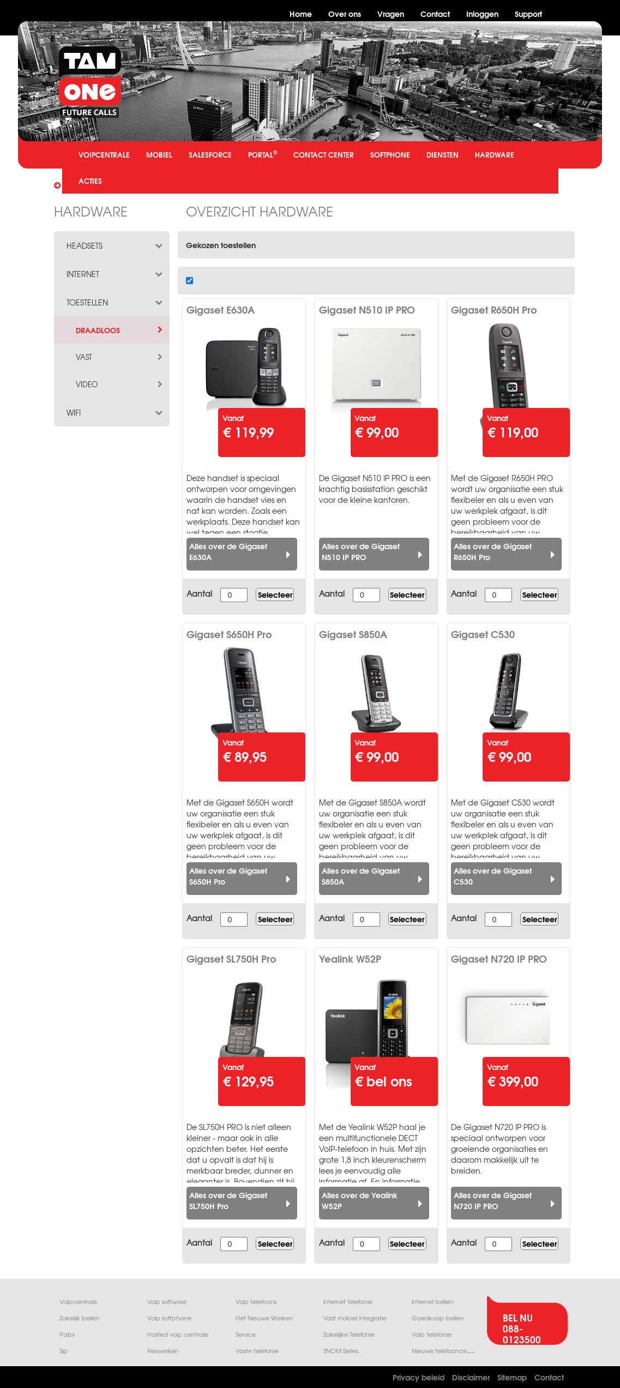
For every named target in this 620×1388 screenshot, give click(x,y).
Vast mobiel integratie (355, 1318)
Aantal (199, 593)
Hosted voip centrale (177, 1334)
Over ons (344, 13)
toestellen (116, 302)
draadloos (120, 330)
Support (528, 13)
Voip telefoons (256, 1301)
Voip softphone (169, 1318)
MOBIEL (159, 154)
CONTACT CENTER (323, 154)
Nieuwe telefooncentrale (448, 1350)
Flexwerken (163, 1350)
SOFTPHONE (390, 154)
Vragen (390, 13)
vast (120, 357)
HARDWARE (494, 154)
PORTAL (262, 154)
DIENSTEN (442, 154)
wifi (116, 412)
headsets (116, 245)
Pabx (67, 1334)
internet (116, 273)
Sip (63, 1350)
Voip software (166, 1301)
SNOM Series (340, 1350)
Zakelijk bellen (79, 1318)
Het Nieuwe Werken (264, 1318)
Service (246, 1334)
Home (301, 13)
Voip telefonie (432, 1334)
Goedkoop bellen (438, 1318)
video (120, 384)
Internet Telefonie (347, 1301)
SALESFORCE (210, 154)
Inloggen (482, 13)
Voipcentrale (78, 1301)
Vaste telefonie (257, 1350)
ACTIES (90, 180)
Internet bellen (433, 1301)
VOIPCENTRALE (104, 154)
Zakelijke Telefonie (349, 1334)
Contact (435, 13)
